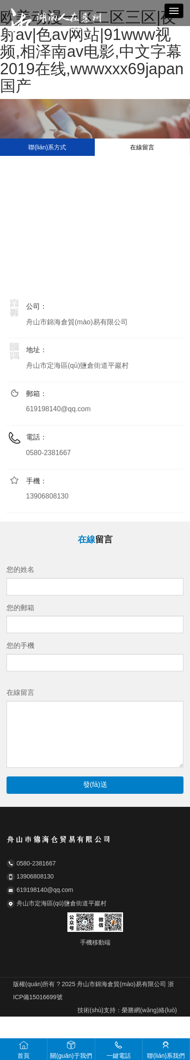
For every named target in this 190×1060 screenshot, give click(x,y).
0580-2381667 (48, 452)
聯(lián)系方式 (47, 147)
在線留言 (142, 147)
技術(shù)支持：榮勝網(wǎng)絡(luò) (127, 1010)
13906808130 (47, 496)
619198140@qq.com (58, 409)
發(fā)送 (95, 784)
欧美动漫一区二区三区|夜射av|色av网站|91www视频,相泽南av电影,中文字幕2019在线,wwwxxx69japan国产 (91, 51)
